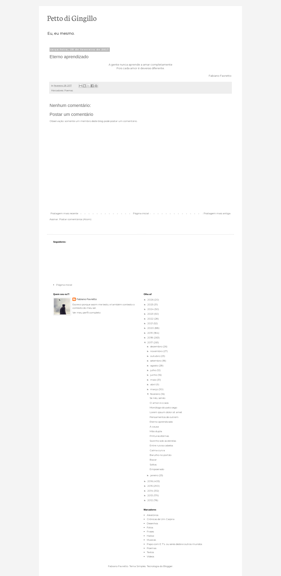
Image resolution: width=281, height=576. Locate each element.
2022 (150, 318)
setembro (156, 360)
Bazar (153, 459)
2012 (150, 500)
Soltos (153, 464)
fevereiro (155, 393)
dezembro (156, 346)
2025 (150, 304)
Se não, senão (157, 397)
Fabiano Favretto (87, 299)
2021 (150, 323)
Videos (150, 556)
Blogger (168, 566)
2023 (150, 313)
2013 (150, 495)
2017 (150, 342)
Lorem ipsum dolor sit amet (166, 412)
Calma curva (157, 450)
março (154, 389)
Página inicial (141, 213)
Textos (150, 552)
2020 (151, 327)
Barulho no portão (160, 454)
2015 (150, 485)
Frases (150, 531)
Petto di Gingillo (72, 18)
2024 (150, 309)
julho (153, 370)
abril (153, 384)
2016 (150, 481)
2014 (150, 490)
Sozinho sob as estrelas (163, 440)
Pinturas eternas (159, 435)
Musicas (151, 539)
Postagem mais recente (64, 213)
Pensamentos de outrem (164, 417)
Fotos (150, 527)
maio (153, 379)
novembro (156, 351)
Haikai (150, 535)
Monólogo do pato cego (163, 407)
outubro (155, 355)
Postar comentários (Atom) (75, 219)
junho (154, 374)
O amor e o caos (159, 402)
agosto (154, 365)
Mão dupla (156, 431)
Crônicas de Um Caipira (160, 519)
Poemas (68, 90)
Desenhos (152, 523)
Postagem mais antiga (217, 213)
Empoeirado (157, 469)
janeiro (154, 475)
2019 (150, 332)
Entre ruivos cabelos (161, 445)
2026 (150, 299)
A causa (154, 426)
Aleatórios (152, 515)
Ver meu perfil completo (86, 312)
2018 (150, 337)
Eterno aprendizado (161, 421)
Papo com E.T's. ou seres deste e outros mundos (174, 544)
